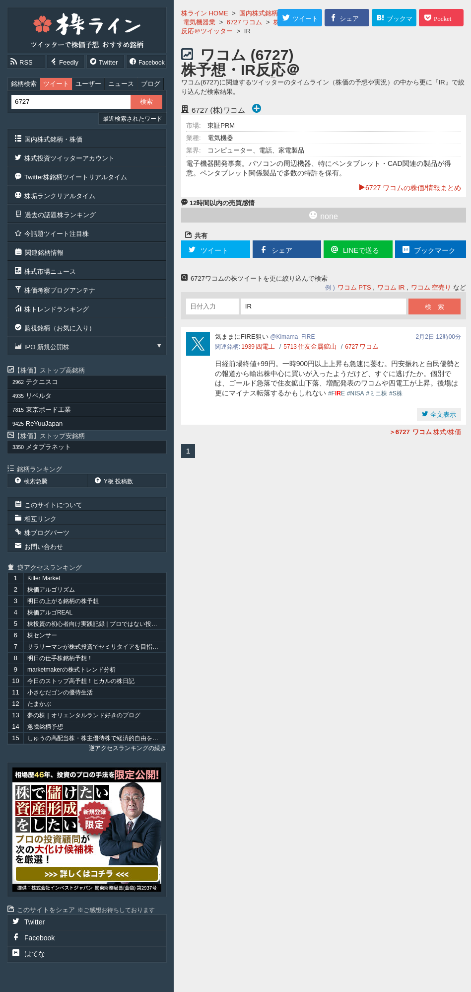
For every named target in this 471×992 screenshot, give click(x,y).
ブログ (150, 83)
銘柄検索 (24, 83)
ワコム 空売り (431, 287)
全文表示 (442, 414)
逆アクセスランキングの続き (127, 748)
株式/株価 (425, 432)
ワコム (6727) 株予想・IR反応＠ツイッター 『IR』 (243, 70)
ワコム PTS (354, 287)
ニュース (121, 83)
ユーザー (88, 83)
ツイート (56, 83)
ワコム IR (391, 287)
